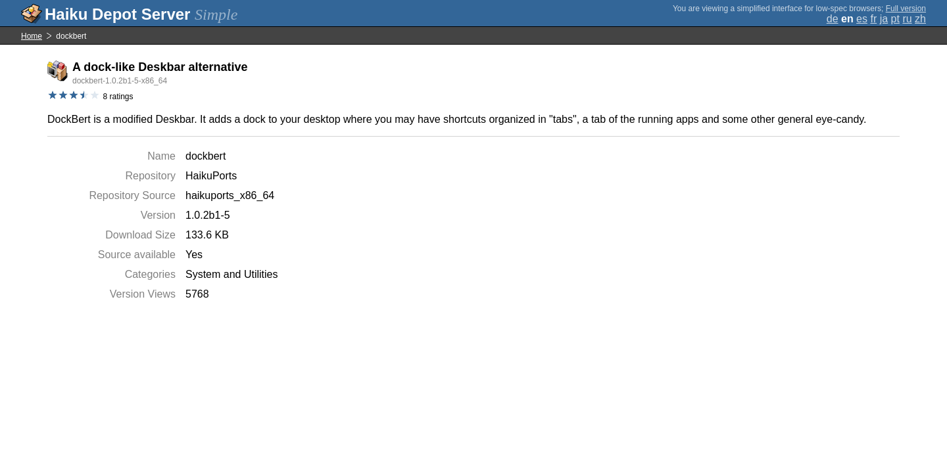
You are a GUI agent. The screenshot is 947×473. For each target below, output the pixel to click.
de (832, 18)
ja (884, 18)
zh (920, 18)
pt (895, 18)
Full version (906, 8)
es (861, 18)
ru (906, 18)
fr (873, 18)
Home (31, 36)
